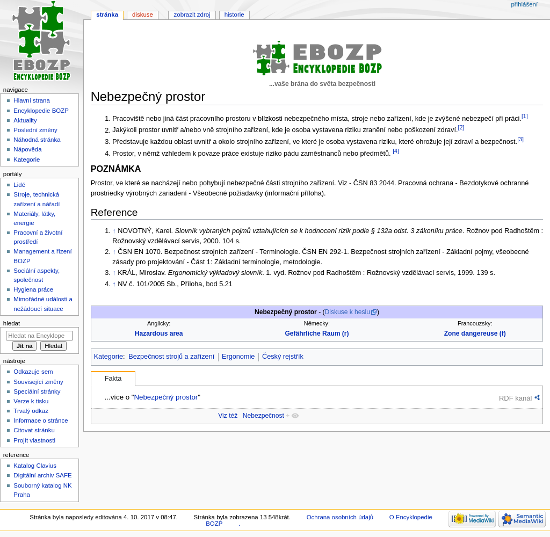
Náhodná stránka (36, 139)
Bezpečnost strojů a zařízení (171, 356)
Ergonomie (238, 356)
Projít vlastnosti (34, 440)
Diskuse (142, 14)
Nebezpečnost (263, 415)
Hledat (11, 323)
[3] (520, 139)
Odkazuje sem (33, 371)
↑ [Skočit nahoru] (113, 231)
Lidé (19, 185)
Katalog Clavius (34, 465)
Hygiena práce (33, 289)
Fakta (113, 378)
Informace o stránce (40, 420)
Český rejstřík (282, 356)
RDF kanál (515, 398)
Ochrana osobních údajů (340, 517)
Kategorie (108, 356)
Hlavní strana (31, 100)
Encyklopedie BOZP (41, 110)
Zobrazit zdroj (192, 14)
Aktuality (25, 120)
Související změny (38, 382)
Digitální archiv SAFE (42, 475)
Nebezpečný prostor (166, 397)
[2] (461, 127)
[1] (525, 116)
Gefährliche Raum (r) (317, 333)
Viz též (227, 415)
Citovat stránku (33, 430)
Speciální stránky (36, 391)
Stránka (107, 14)
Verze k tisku (30, 401)
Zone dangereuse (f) (475, 333)
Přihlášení (524, 4)
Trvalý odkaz (30, 411)
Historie (234, 14)
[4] (396, 151)
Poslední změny (35, 130)
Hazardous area (159, 333)
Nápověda (27, 149)
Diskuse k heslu (347, 312)
